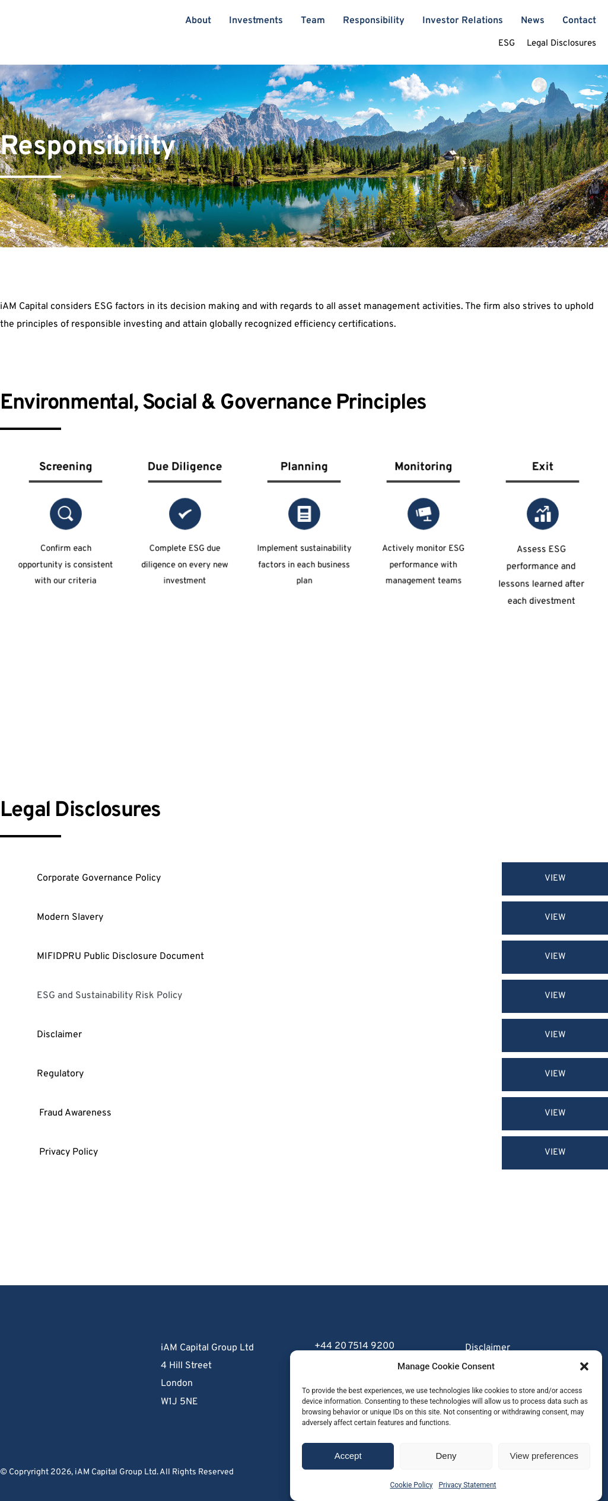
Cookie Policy (411, 1495)
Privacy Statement (467, 1495)
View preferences (544, 1466)
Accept (348, 1466)
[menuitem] (198, 21)
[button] (584, 1376)
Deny (445, 1466)
